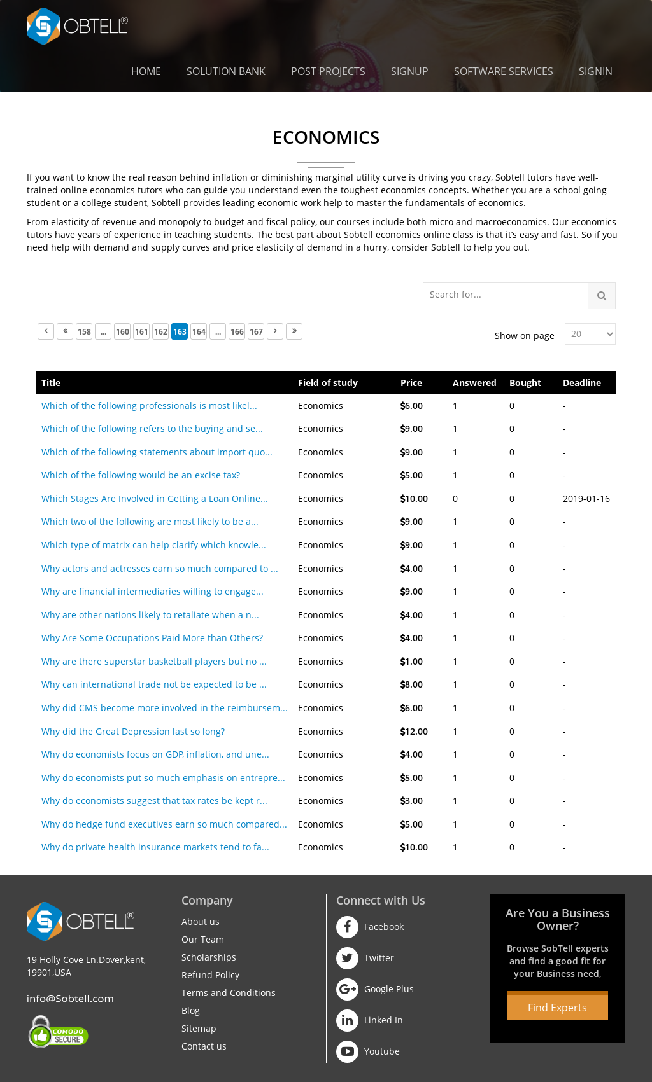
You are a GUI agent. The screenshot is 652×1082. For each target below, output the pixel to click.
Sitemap (198, 1028)
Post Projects (328, 71)
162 (160, 331)
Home (146, 71)
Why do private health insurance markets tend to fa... (155, 847)
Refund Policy (210, 975)
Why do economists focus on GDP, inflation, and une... (155, 754)
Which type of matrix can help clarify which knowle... (153, 545)
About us (200, 921)
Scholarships (208, 957)
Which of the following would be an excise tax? (140, 475)
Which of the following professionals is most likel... (149, 405)
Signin (596, 71)
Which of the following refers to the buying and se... (152, 428)
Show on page (525, 335)
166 (237, 331)
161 (141, 331)
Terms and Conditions (228, 993)
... (103, 331)
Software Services (503, 71)
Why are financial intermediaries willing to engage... (152, 591)
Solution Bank (226, 71)
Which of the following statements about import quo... (157, 452)
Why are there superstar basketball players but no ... (154, 661)
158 (84, 331)
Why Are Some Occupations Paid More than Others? (152, 638)
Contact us (204, 1046)
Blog (190, 1010)
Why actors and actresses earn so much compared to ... (159, 568)
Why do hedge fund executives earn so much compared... (164, 824)
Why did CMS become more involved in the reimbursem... (164, 708)
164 (199, 331)
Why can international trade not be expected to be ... (154, 684)
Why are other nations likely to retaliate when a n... (150, 615)
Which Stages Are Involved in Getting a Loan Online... (154, 498)
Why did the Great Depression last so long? (133, 731)
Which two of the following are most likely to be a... (150, 521)
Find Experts (557, 1008)
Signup (410, 71)
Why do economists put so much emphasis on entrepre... (163, 778)
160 (122, 331)
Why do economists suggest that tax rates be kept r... (154, 800)
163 (180, 331)
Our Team (202, 939)
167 (256, 331)
